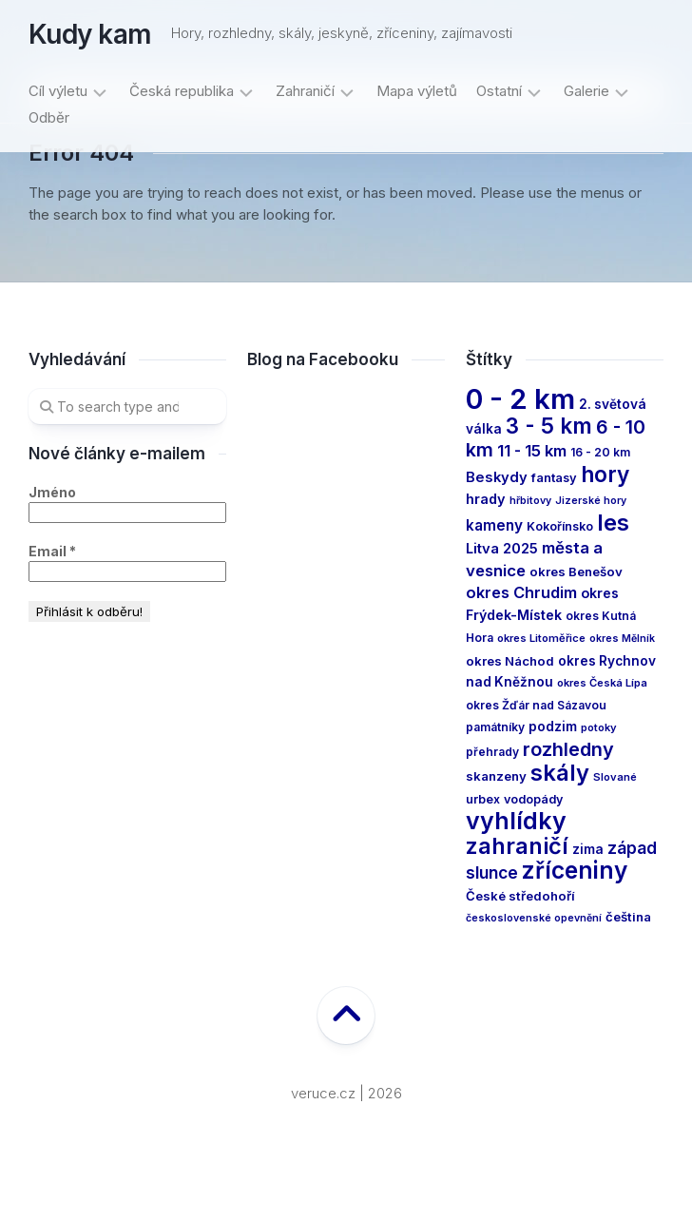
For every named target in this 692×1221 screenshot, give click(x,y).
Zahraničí (305, 91)
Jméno (52, 492)
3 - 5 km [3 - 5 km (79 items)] (549, 425)
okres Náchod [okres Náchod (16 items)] (510, 661)
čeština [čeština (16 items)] (628, 916)
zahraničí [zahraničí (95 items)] (517, 846)
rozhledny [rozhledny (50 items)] (568, 749)
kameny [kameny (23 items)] (494, 525)
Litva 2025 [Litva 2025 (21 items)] (502, 548)
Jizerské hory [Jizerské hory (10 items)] (590, 500)
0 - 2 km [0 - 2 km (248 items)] (520, 399)
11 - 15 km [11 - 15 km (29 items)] (532, 450)
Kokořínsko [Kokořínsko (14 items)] (560, 526)
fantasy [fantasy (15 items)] (554, 478)
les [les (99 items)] (613, 522)
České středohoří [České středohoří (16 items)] (520, 895)
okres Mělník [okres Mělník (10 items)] (622, 638)
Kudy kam (90, 34)
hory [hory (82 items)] (605, 474)
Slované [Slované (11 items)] (615, 777)
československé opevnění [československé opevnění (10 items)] (534, 918)
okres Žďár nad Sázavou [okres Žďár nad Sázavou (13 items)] (536, 705)
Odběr (49, 117)
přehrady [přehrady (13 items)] (492, 752)
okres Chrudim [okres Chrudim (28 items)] (521, 592)
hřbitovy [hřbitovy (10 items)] (530, 500)
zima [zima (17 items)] (588, 849)
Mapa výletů (416, 91)
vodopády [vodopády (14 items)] (533, 799)
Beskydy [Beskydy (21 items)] (497, 477)
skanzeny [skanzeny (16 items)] (496, 776)
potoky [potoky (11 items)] (599, 727)
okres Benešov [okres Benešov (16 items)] (576, 571)
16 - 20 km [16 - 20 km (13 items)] (600, 452)
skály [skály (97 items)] (559, 772)
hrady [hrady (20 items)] (486, 499)
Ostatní (499, 91)
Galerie (586, 91)
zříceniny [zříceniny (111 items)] (574, 870)
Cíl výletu (58, 91)
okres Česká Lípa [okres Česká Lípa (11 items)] (602, 682)
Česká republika (181, 91)
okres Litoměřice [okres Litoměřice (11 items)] (541, 638)
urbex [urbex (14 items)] (483, 799)
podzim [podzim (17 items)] (553, 726)
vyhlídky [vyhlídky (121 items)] (516, 820)
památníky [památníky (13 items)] (495, 727)
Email (52, 551)
